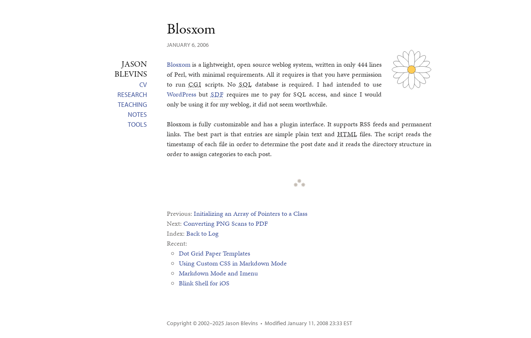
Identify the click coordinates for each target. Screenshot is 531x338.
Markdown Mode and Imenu (218, 273)
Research (132, 94)
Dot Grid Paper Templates (214, 253)
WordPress (181, 94)
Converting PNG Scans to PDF (225, 223)
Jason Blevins (241, 323)
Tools (137, 124)
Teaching (132, 104)
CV (143, 84)
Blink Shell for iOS (204, 283)
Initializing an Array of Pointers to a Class (250, 213)
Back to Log (202, 233)
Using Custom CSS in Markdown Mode (233, 263)
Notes (137, 114)
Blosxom (191, 29)
